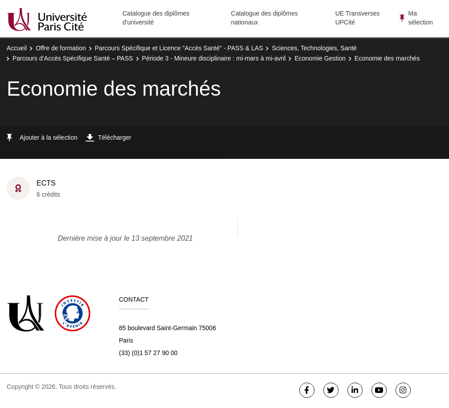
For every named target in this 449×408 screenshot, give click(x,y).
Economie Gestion (319, 58)
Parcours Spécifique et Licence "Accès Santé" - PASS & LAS (179, 48)
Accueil (17, 48)
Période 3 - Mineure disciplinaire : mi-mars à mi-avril (214, 58)
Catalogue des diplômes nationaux (264, 18)
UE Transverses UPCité (357, 18)
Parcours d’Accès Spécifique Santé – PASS (72, 58)
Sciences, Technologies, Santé (314, 48)
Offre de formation (61, 48)
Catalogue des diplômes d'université (155, 18)
